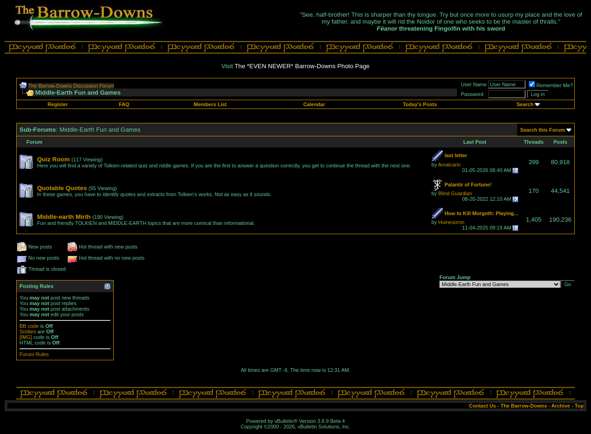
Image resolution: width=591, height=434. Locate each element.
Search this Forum (542, 130)
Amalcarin (449, 164)
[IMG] (25, 337)
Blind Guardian (455, 193)
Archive (561, 405)
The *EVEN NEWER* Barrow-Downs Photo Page (302, 66)
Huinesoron (451, 222)
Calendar (314, 104)
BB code (29, 326)
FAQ (124, 104)
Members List (210, 104)
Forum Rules (34, 354)
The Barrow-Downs (524, 405)
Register (57, 104)
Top (579, 405)
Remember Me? (551, 85)
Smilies (27, 331)
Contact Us (482, 405)
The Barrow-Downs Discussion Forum (71, 86)
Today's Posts (420, 104)
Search (525, 104)
